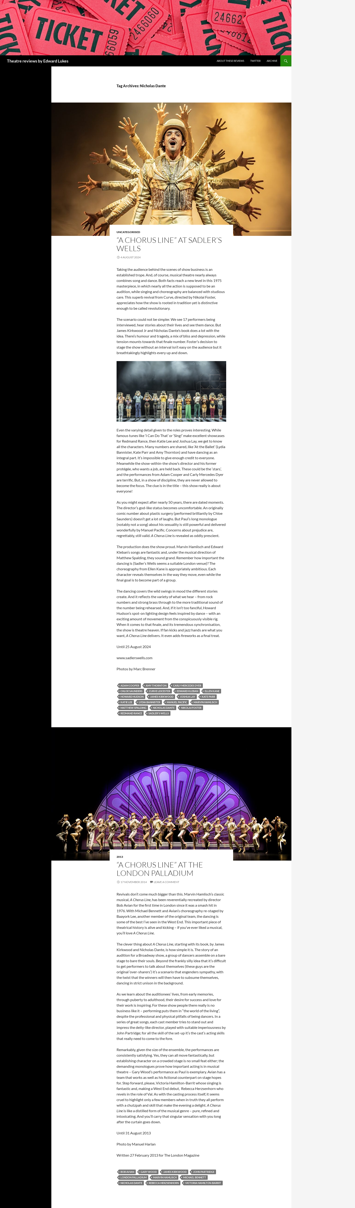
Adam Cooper (129, 685)
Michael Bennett (194, 1177)
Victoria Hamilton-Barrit (203, 1182)
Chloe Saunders (131, 691)
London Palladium (133, 1177)
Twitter (255, 60)
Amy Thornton (156, 685)
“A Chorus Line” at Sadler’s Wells (169, 244)
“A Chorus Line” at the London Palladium (160, 869)
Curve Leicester (159, 691)
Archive (272, 60)
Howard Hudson (132, 696)
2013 (120, 856)
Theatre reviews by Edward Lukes (37, 60)
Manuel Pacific (177, 702)
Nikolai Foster (191, 707)
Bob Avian (127, 1171)
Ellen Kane (212, 691)
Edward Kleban (187, 691)
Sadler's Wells (158, 713)
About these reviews (230, 60)
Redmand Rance (131, 713)
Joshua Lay (187, 696)
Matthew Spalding (133, 707)
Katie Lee (126, 702)
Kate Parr (208, 696)
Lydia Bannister (149, 702)
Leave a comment (166, 882)
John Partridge (203, 1171)
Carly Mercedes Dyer (187, 685)
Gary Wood (149, 1171)
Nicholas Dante (164, 707)
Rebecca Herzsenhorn (164, 1182)
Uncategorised (128, 232)
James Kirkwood (161, 696)
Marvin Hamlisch (205, 702)
